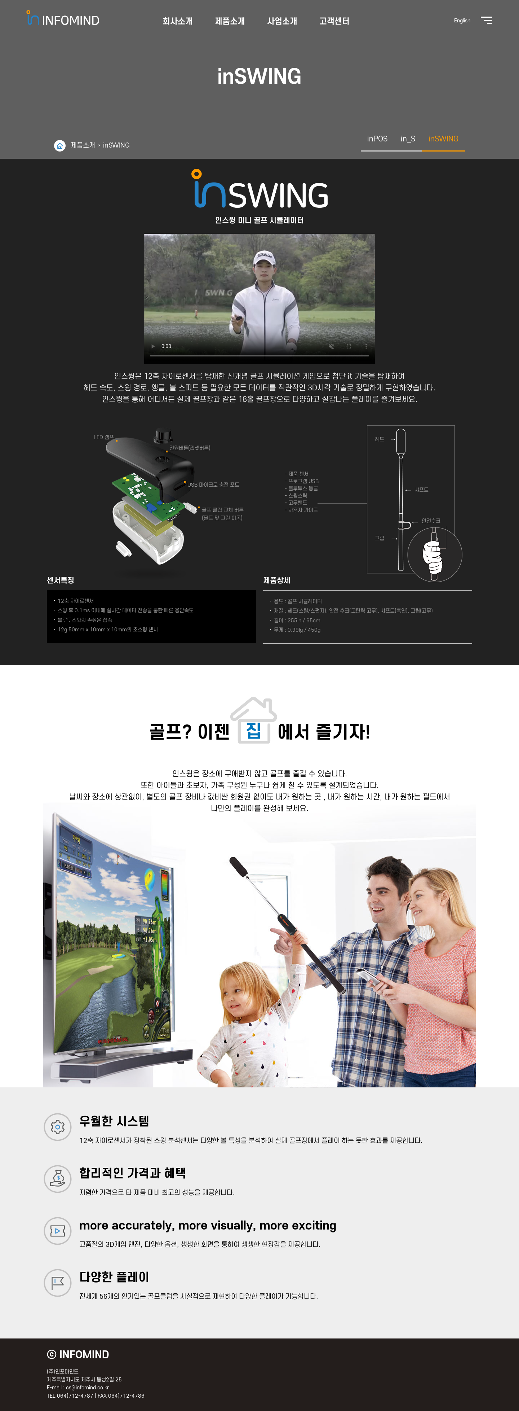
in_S (408, 139)
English (444, 21)
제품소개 (83, 145)
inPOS (377, 139)
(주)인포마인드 (79, 17)
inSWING (116, 145)
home (59, 145)
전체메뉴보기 (468, 20)
